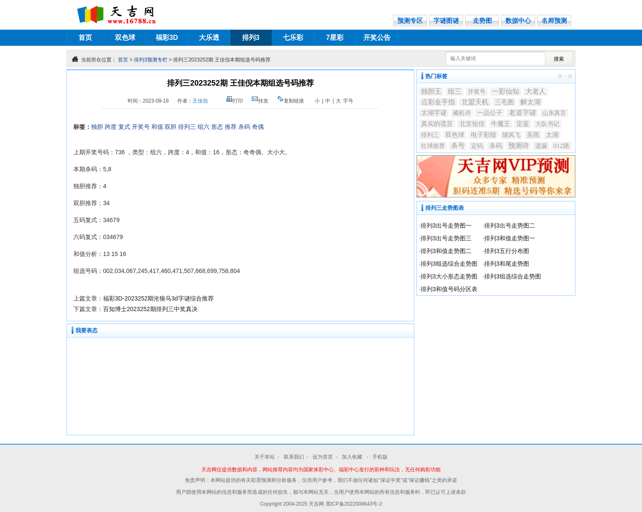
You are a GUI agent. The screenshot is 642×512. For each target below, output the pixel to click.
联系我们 (294, 457)
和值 (157, 126)
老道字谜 (522, 112)
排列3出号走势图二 (509, 225)
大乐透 (209, 37)
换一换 (565, 76)
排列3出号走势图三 (446, 238)
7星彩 (334, 37)
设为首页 (323, 457)
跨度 (111, 126)
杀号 (458, 145)
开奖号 (141, 126)
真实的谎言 (437, 123)
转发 (259, 101)
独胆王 (431, 91)
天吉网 (317, 504)
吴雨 (533, 134)
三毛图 (504, 102)
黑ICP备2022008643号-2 (354, 504)
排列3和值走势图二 (446, 251)
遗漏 (541, 145)
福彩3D (167, 37)
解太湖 (530, 102)
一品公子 (489, 112)
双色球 (125, 37)
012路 (561, 145)
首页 (85, 37)
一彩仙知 (505, 91)
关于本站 (264, 457)
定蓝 (522, 123)
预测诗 (518, 145)
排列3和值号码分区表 (449, 289)
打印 (234, 101)
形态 (217, 126)
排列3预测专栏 (150, 60)
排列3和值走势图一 (509, 238)
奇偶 (258, 126)
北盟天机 (474, 102)
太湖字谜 (434, 112)
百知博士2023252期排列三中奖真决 (150, 309)
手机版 (380, 457)
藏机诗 (462, 113)
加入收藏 (352, 457)
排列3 (251, 37)
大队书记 (547, 124)
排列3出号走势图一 (446, 225)
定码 (477, 146)
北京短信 (472, 123)
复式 (124, 126)
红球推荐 (433, 145)
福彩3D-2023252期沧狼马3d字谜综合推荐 (158, 298)
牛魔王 (500, 123)
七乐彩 (293, 37)
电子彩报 (483, 134)
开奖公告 (377, 37)
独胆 (97, 126)
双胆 (170, 126)
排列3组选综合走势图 (449, 263)
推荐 (231, 126)
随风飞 (511, 135)
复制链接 (290, 101)
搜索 (559, 59)
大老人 (535, 91)
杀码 (244, 126)
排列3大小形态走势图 (449, 276)
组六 (203, 126)
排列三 (187, 126)
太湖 (552, 134)
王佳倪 (200, 101)
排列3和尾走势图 (506, 263)
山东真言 (554, 113)
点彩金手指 (438, 102)
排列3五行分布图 (506, 251)
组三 (454, 91)
